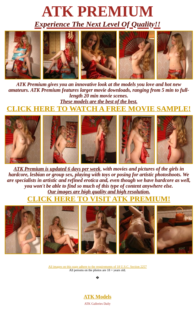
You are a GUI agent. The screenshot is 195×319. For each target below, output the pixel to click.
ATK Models (97, 296)
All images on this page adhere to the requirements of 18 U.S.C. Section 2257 (97, 266)
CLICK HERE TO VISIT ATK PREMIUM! (98, 199)
